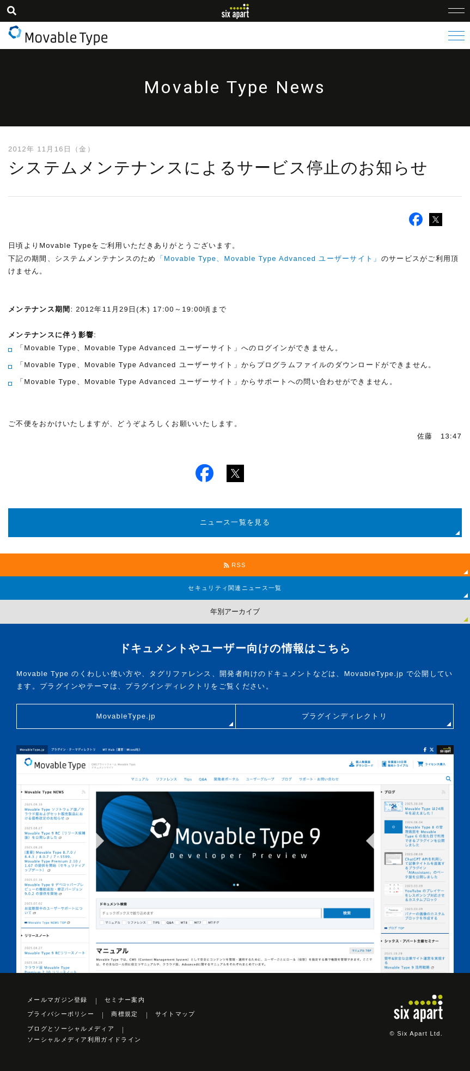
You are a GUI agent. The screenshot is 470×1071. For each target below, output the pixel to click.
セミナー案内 (125, 999)
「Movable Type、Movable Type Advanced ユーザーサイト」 (268, 258)
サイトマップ (175, 1014)
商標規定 (124, 1014)
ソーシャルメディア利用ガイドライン (84, 1039)
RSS (235, 565)
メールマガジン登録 (57, 999)
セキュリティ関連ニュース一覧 (235, 588)
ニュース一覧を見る (235, 522)
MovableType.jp (126, 716)
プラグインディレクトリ (344, 716)
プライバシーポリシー (60, 1014)
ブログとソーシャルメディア (70, 1028)
